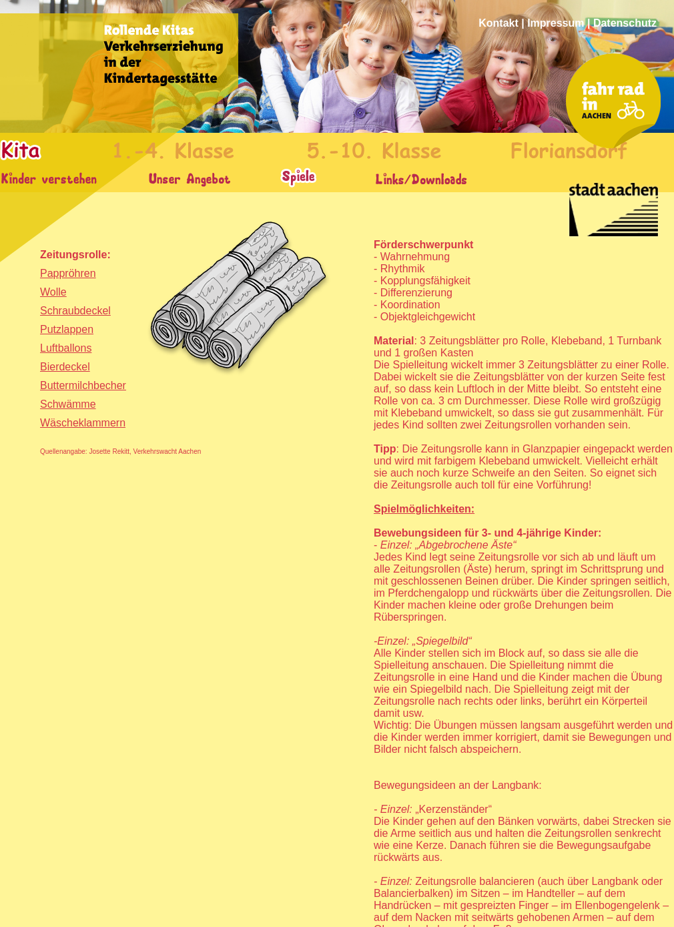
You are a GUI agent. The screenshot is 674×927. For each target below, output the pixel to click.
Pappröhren (68, 273)
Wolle (53, 292)
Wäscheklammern (82, 422)
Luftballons (65, 348)
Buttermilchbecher (83, 385)
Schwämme (68, 404)
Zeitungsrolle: (75, 254)
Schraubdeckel (75, 310)
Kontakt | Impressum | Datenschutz (567, 23)
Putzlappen (66, 329)
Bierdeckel (65, 366)
